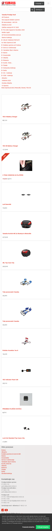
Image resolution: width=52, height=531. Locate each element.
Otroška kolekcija (6, 473)
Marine (5, 52)
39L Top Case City (8, 263)
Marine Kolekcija (7, 37)
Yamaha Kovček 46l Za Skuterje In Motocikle (17, 233)
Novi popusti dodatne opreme (11, 20)
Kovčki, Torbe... (7, 63)
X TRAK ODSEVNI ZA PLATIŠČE (13, 175)
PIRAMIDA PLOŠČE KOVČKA (12, 409)
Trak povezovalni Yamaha (11, 292)
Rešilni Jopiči (6, 32)
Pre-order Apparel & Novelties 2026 (14, 30)
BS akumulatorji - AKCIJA (9, 22)
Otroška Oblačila (7, 83)
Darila (5, 70)
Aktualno (4, 78)
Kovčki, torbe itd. (6, 463)
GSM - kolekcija (8, 75)
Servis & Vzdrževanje (9, 47)
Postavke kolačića (28, 527)
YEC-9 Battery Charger (10, 116)
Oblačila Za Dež (6, 25)
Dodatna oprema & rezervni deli (11, 454)
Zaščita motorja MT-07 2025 (10, 27)
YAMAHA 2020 (6, 80)
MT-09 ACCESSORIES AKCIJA (11, 35)
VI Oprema (5, 85)
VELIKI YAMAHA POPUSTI (11, 40)
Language (39, 3)
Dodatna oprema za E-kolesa (12, 45)
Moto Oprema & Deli (10, 42)
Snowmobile (7, 55)
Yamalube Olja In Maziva (10, 50)
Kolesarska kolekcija (9, 68)
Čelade (5, 65)
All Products (5, 17)
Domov (3, 450)
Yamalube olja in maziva (8, 462)
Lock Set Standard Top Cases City (14, 438)
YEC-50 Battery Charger (10, 146)
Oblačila (5, 58)
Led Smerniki (7, 204)
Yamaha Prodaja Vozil (9, 14)
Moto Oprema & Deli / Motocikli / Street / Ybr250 (16, 88)
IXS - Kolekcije (7, 73)
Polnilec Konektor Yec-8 (10, 350)
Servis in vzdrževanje (7, 460)
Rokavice (6, 60)
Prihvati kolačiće (42, 527)
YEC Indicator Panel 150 (10, 379)
